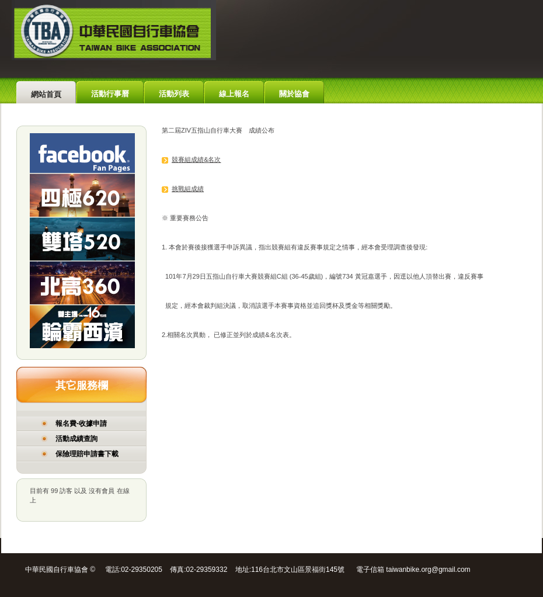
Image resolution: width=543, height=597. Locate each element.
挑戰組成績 (188, 188)
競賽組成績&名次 (196, 159)
